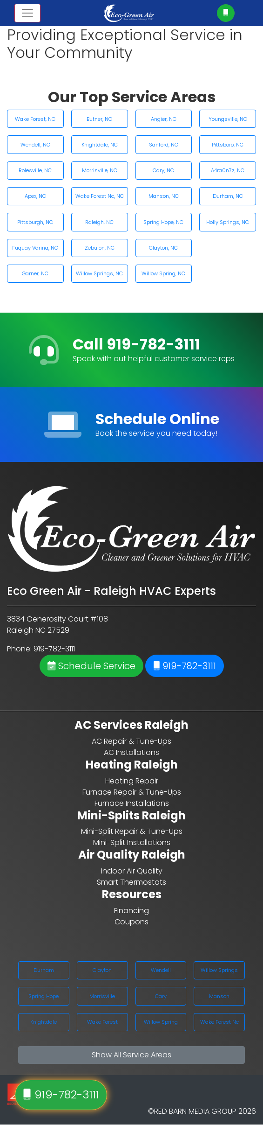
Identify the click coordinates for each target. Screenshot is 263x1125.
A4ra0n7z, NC (227, 170)
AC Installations (131, 752)
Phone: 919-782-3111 (41, 648)
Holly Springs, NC (227, 222)
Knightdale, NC (99, 144)
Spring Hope (43, 996)
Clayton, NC (163, 248)
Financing (131, 910)
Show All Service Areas (131, 1054)
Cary (161, 996)
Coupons (131, 921)
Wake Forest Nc (219, 1022)
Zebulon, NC (100, 248)
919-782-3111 (184, 665)
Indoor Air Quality (131, 871)
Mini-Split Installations (131, 842)
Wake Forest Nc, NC (99, 196)
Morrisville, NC (99, 170)
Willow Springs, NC (99, 273)
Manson (219, 996)
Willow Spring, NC (163, 273)
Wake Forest (102, 1022)
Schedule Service (91, 665)
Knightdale (43, 1022)
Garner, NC (35, 273)
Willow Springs (219, 970)
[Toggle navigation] (27, 13)
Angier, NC (163, 119)
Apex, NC (35, 196)
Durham (44, 970)
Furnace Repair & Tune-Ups (131, 792)
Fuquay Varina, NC (35, 248)
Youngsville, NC (228, 119)
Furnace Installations (131, 803)
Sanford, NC (163, 144)
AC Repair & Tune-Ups (131, 741)
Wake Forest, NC (35, 119)
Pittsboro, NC (227, 144)
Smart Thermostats (131, 882)
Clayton (102, 970)
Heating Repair (131, 781)
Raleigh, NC (99, 222)
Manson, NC (163, 196)
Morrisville (102, 996)
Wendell (161, 970)
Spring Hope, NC (163, 222)
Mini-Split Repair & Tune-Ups (131, 831)
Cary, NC (163, 170)
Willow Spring (161, 1022)
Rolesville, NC (35, 170)
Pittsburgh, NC (35, 222)
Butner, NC (99, 119)
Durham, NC (228, 196)
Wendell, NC (35, 144)
